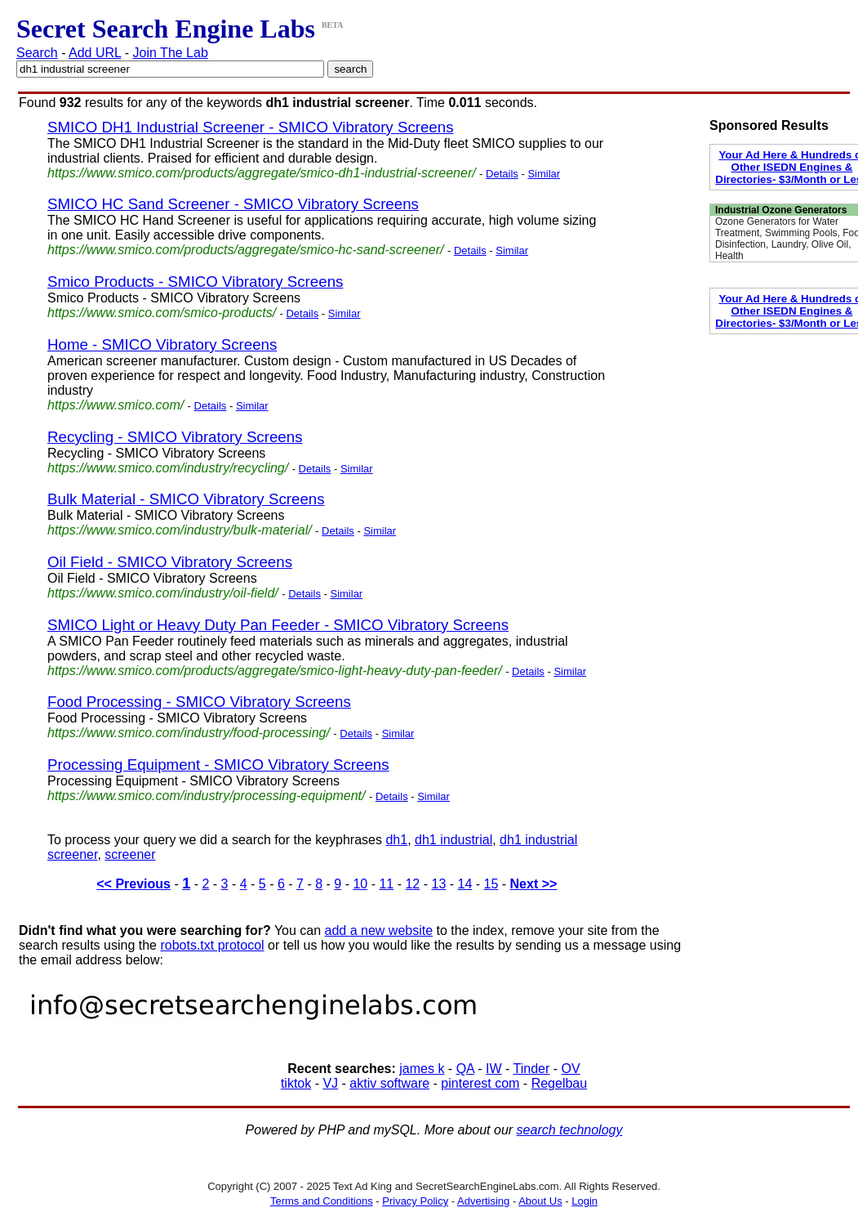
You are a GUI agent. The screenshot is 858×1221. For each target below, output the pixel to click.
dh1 (396, 840)
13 (438, 884)
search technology (570, 1130)
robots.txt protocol (212, 945)
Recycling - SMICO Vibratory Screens (175, 436)
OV (571, 1069)
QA (465, 1069)
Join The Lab (170, 53)
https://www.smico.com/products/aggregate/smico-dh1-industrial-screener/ (261, 173)
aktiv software (389, 1083)
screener (129, 854)
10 (360, 884)
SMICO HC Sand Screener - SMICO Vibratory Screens (233, 203)
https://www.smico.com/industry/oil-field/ (162, 593)
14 (465, 884)
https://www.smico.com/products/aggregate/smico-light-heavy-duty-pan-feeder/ (274, 671)
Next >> (534, 884)
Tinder (531, 1069)
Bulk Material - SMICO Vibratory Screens (186, 499)
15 (491, 884)
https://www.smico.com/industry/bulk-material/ (179, 530)
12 (412, 884)
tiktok (296, 1083)
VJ (330, 1083)
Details (502, 174)
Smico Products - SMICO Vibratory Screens (195, 281)
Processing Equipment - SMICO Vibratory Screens (218, 764)
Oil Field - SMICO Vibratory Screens (169, 561)
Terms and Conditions (321, 1201)
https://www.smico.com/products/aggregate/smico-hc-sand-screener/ (245, 250)
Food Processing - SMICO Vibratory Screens (199, 701)
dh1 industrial (453, 840)
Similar (543, 174)
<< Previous (133, 884)
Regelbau (559, 1083)
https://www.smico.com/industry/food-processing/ (188, 733)
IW (494, 1069)
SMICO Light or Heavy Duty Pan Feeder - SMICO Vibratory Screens (278, 624)
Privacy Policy (415, 1201)
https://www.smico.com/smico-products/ (161, 313)
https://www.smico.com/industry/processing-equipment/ (206, 796)
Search (37, 53)
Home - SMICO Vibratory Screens (162, 344)
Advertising (483, 1201)
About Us (540, 1201)
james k (421, 1069)
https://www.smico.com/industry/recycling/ (167, 468)
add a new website (379, 930)
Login (584, 1201)
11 (386, 884)
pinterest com (480, 1083)
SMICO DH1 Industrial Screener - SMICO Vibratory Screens (250, 127)
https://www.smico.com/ (115, 405)
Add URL (95, 53)
